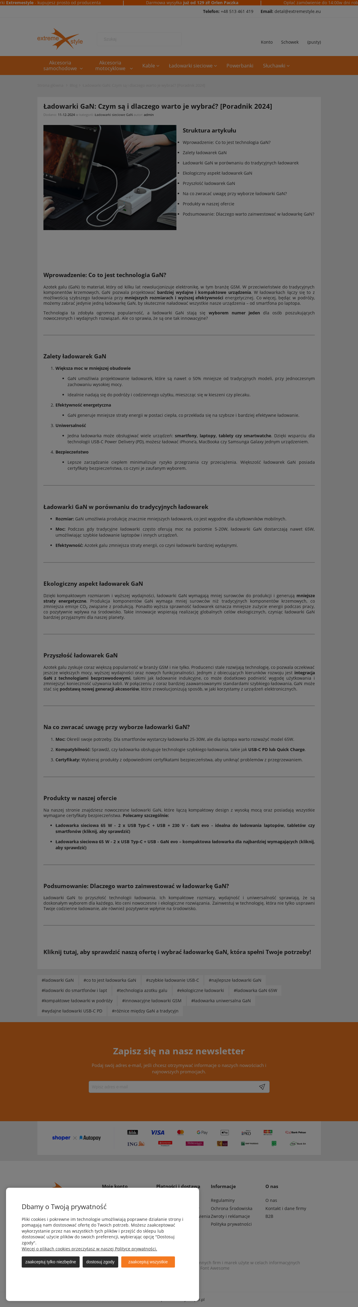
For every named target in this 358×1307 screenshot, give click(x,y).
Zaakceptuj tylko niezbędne (50, 1261)
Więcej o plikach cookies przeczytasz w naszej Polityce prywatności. (89, 1249)
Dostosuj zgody (100, 1261)
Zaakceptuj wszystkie (148, 1261)
